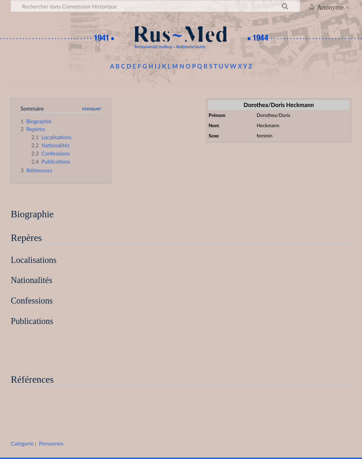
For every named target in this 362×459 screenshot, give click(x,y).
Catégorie (22, 443)
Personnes (51, 443)
